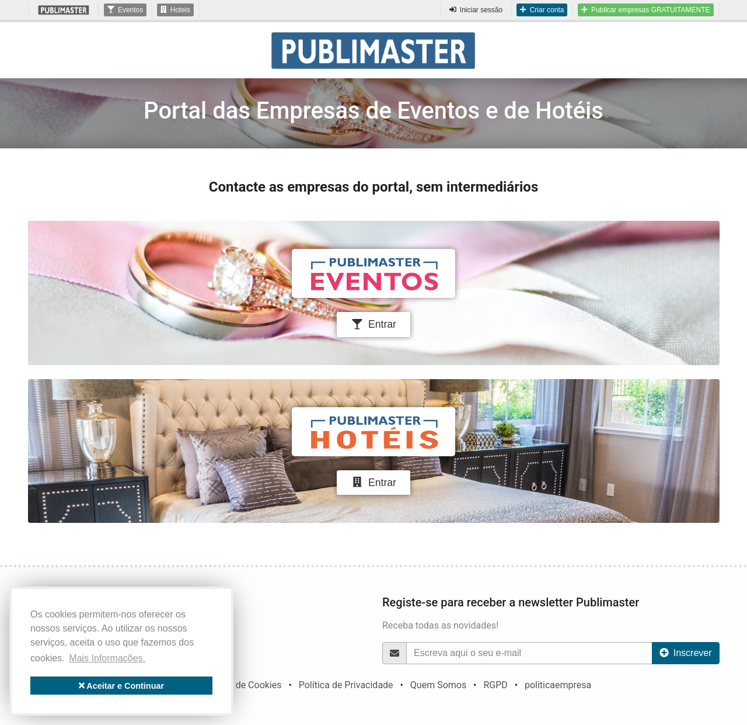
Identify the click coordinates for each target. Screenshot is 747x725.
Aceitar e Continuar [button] (121, 686)
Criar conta (542, 10)
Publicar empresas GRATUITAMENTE (645, 10)
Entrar (373, 324)
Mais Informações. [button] (107, 658)
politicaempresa (558, 685)
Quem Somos (438, 685)
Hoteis (175, 10)
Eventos (125, 10)
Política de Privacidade (346, 685)
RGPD (495, 685)
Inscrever (685, 653)
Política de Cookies (241, 685)
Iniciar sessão (475, 10)
